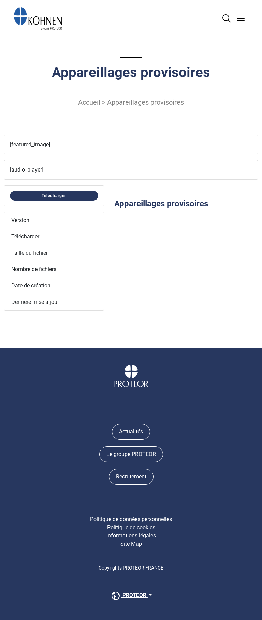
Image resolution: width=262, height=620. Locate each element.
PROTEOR (129, 595)
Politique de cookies (131, 527)
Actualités (131, 431)
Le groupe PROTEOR (131, 454)
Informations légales (131, 535)
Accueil (89, 102)
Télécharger (54, 195)
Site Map (131, 544)
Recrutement (131, 476)
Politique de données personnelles (131, 519)
